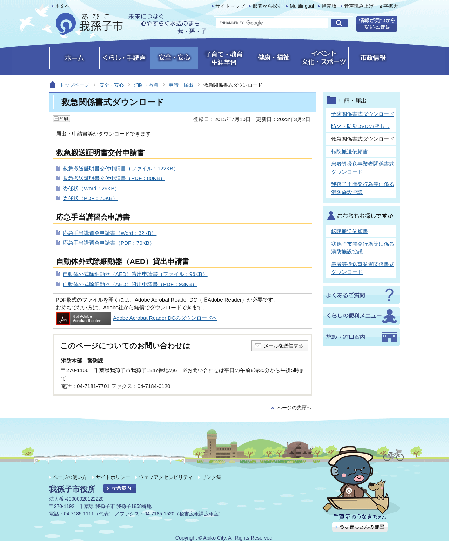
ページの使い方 (70, 477)
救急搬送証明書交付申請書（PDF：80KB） (114, 178)
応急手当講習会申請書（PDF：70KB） (109, 243)
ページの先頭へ (294, 407)
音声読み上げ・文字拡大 (371, 6)
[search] (272, 23)
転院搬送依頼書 (349, 151)
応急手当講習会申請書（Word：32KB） (109, 233)
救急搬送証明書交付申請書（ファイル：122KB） (121, 168)
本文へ (62, 6)
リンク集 (211, 477)
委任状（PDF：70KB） (90, 198)
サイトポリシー (113, 477)
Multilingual (302, 6)
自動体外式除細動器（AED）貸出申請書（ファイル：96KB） (135, 274)
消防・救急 (146, 85)
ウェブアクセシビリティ (166, 477)
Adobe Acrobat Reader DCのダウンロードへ (136, 318)
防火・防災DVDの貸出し (360, 126)
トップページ (74, 85)
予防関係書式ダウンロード (362, 114)
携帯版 (329, 6)
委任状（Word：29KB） (91, 188)
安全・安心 (111, 85)
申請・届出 (181, 85)
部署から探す (267, 6)
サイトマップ (230, 6)
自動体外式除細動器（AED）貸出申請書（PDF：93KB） (130, 284)
